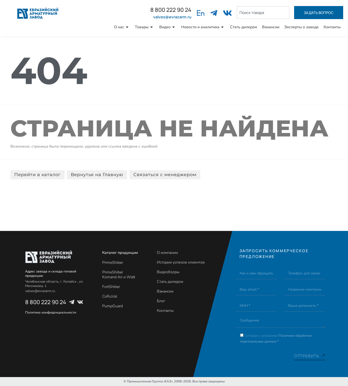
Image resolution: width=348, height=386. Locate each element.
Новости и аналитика (203, 27)
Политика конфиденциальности (50, 312)
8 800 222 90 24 (170, 10)
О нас (122, 27)
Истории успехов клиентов (181, 262)
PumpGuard (112, 306)
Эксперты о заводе (301, 27)
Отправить (309, 355)
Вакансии (270, 27)
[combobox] (263, 12)
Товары (144, 27)
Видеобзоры (168, 272)
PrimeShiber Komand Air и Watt (118, 275)
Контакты (332, 27)
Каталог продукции (120, 252)
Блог (161, 301)
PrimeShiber (112, 262)
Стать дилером (243, 27)
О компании (167, 252)
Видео (167, 27)
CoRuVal (109, 296)
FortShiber (111, 286)
